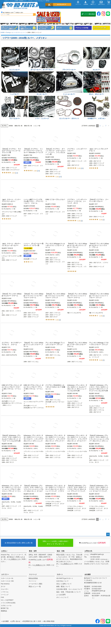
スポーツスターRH (7, 581)
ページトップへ (108, 534)
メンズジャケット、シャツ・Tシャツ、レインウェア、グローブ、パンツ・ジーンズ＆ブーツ (28, 28)
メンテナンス (9, 28)
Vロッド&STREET (7, 600)
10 (38, 171)
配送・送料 (33, 551)
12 (16, 173)
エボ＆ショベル (6, 605)
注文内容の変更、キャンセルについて (69, 589)
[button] (108, 125)
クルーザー (4, 589)
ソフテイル (4, 592)
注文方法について (62, 581)
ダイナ (3, 586)
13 (60, 177)
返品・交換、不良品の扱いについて (68, 592)
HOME (2, 32)
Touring (8, 32)
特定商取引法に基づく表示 (32, 621)
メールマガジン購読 (35, 584)
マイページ (33, 574)
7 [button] (105, 126)
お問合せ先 (88, 551)
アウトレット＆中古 (83, 28)
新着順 (11, 125)
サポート (60, 574)
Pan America (5, 584)
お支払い (4, 551)
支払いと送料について (64, 584)
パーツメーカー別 (101, 28)
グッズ (64, 28)
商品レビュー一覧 (35, 586)
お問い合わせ (15, 621)
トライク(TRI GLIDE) (8, 603)
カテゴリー (5, 574)
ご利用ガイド (14, 559)
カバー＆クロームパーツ (19, 32)
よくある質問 (60, 594)
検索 (34, 14)
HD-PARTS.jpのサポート (64, 578)
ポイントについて (62, 597)
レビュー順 (37, 125)
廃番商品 (4, 611)
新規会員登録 (33, 578)
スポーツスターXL (7, 578)
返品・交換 (60, 551)
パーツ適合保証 (88, 14)
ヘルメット (46, 28)
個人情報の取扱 (49, 621)
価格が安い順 (28, 125)
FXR (2, 597)
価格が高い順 (18, 125)
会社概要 (88, 574)
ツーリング (4, 594)
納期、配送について (63, 586)
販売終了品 (4, 608)
